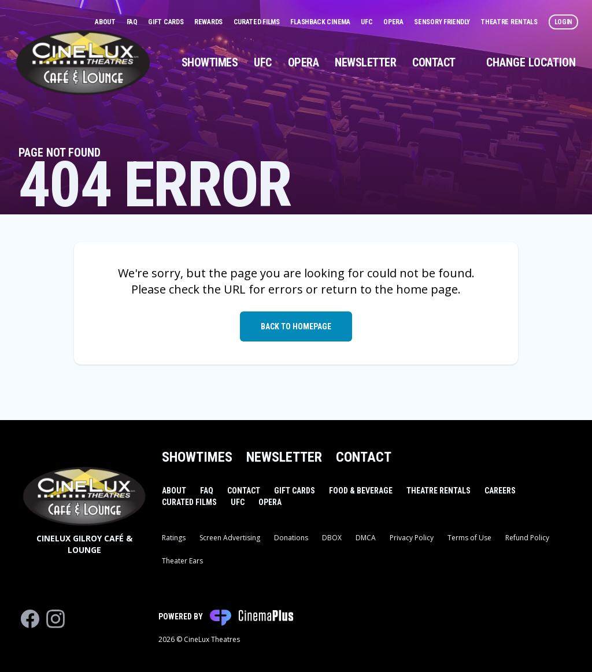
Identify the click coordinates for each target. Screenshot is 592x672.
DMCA (366, 538)
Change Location (531, 62)
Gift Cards (166, 22)
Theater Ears (182, 561)
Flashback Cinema (321, 22)
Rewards (209, 22)
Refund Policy (527, 538)
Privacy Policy (412, 538)
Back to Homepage (296, 326)
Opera (394, 22)
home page (427, 289)
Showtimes (210, 62)
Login (563, 22)
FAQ (133, 22)
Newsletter (365, 62)
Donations (291, 538)
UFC (367, 22)
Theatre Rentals (509, 22)
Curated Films (258, 22)
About (106, 22)
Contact (434, 62)
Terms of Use (469, 538)
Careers (500, 490)
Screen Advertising (229, 538)
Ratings (174, 538)
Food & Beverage (361, 490)
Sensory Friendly (442, 22)
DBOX (332, 538)
